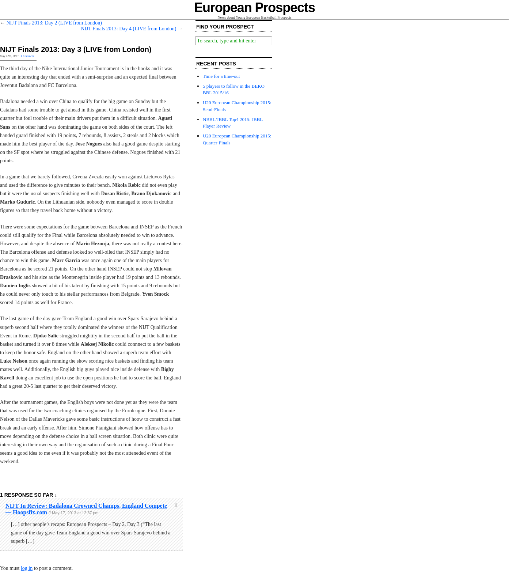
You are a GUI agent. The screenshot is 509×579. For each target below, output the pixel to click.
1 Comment (27, 56)
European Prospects (254, 7)
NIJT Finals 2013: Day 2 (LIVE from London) (54, 23)
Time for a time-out (221, 76)
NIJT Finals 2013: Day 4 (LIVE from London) (128, 28)
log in (27, 568)
